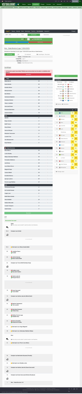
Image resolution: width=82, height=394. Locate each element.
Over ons (36, 388)
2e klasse (49, 7)
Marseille (60, 86)
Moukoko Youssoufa (10, 133)
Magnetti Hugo (8, 169)
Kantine (29, 4)
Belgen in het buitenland (7, 7)
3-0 (65, 98)
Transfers (33, 31)
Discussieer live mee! (10, 220)
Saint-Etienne (60, 89)
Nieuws (24, 4)
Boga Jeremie (8, 121)
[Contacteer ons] (76, 389)
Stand (22, 31)
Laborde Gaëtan (8, 112)
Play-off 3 (43, 7)
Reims (69, 84)
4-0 (65, 95)
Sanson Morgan (8, 130)
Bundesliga (64, 7)
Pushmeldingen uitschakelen (52, 389)
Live (54, 4)
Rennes (70, 86)
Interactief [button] (46, 31)
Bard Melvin (7, 93)
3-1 (65, 100)
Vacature (49, 388)
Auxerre (70, 100)
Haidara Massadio (9, 202)
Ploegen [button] (73, 31)
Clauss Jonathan (9, 103)
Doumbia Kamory (9, 175)
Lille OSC (61, 84)
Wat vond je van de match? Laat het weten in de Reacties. (25, 225)
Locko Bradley (8, 153)
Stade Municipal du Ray (27, 62)
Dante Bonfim (8, 84)
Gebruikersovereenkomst (28, 389)
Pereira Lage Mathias (10, 182)
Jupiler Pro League (23, 7)
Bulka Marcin (8, 81)
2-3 (65, 82)
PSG (62, 100)
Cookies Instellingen (40, 389)
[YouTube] (74, 389)
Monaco (70, 95)
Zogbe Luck (7, 193)
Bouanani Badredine (9, 109)
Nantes (61, 98)
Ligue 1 (70, 7)
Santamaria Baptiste (10, 97)
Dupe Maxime (8, 142)
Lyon (62, 91)
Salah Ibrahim (8, 208)
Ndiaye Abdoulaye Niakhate (11, 156)
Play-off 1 (31, 7)
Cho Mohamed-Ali (9, 139)
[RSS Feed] (69, 391)
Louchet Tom (8, 136)
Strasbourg (60, 82)
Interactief (59, 4)
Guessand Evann (9, 106)
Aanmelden (75, 1)
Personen (48, 4)
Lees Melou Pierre (9, 166)
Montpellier (70, 98)
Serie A (75, 7)
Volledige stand (60, 171)
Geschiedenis (40, 31)
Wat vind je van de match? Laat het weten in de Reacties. (24, 339)
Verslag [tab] (9, 54)
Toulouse (70, 89)
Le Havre (70, 82)
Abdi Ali (6, 117)
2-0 (65, 91)
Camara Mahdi (8, 172)
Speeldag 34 (25, 60)
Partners (53, 388)
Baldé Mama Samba (9, 196)
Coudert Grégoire (9, 205)
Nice (23, 39)
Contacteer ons (30, 388)
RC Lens (61, 95)
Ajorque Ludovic (9, 178)
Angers (70, 91)
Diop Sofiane (8, 127)
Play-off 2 (37, 7)
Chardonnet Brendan (10, 187)
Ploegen (42, 4)
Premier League (57, 7)
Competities (36, 4)
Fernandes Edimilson (10, 160)
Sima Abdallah (8, 199)
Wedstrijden (33, 34)
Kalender (18, 31)
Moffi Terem (8, 124)
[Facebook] (69, 389)
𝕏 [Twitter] (71, 389)
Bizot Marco (8, 150)
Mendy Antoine (8, 90)
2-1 (65, 84)
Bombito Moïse (8, 87)
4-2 (65, 86)
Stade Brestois (37, 39)
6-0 (28, 39)
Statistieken (27, 31)
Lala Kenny (7, 163)
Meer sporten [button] (8, 1)
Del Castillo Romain (9, 190)
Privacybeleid (42, 388)
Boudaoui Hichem (9, 100)
